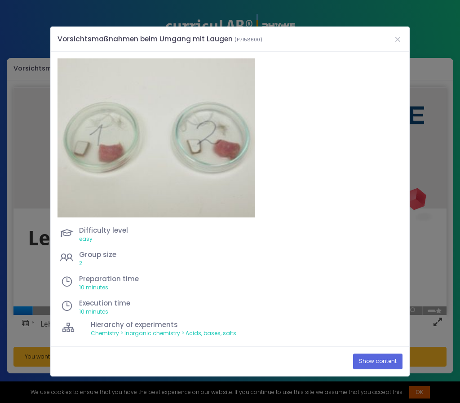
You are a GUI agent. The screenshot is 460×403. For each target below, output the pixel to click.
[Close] (397, 39)
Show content (378, 361)
